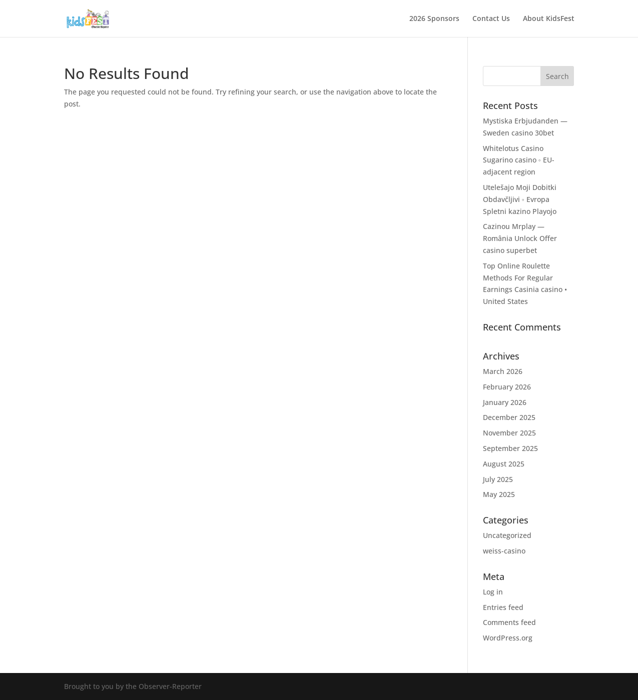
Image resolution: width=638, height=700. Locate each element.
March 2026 (502, 371)
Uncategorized (507, 535)
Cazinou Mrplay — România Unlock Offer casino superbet (520, 238)
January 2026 (504, 402)
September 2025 (510, 448)
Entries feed (503, 607)
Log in (493, 591)
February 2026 (507, 387)
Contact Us (491, 19)
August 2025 (503, 463)
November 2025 (509, 433)
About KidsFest (548, 19)
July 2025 (498, 479)
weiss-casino (504, 551)
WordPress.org (507, 637)
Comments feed (509, 622)
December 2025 (509, 417)
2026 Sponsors (434, 19)
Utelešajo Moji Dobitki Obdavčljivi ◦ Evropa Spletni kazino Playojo (519, 199)
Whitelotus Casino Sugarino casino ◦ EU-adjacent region (518, 160)
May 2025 (499, 494)
